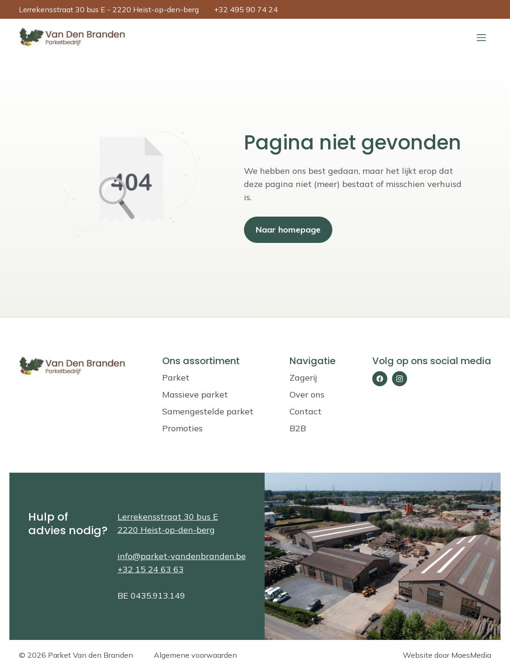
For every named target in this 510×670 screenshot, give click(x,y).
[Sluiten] (481, 37)
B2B (298, 428)
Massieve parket (195, 394)
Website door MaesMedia (447, 655)
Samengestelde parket (207, 411)
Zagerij (303, 377)
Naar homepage (288, 229)
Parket (175, 377)
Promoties (182, 428)
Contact (306, 411)
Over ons (307, 394)
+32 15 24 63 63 (151, 569)
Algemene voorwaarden (195, 655)
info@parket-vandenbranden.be (182, 556)
